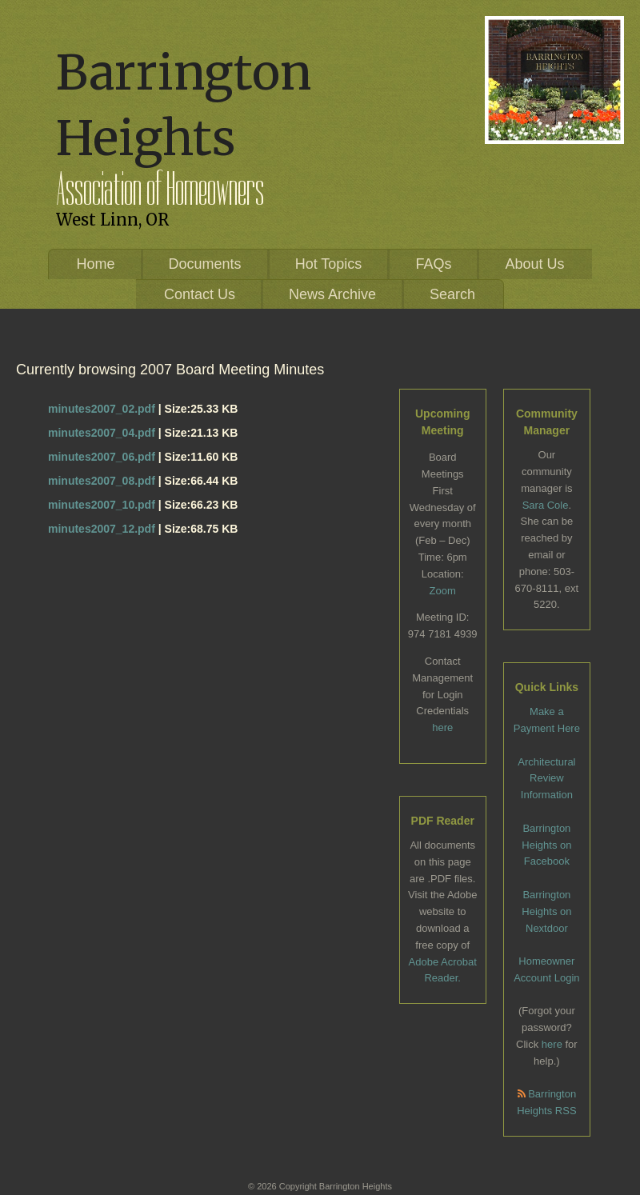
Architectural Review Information (546, 778)
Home (96, 264)
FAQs (433, 264)
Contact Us (199, 294)
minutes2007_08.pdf (101, 480)
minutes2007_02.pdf (101, 408)
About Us (534, 264)
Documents (205, 264)
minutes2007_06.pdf (101, 456)
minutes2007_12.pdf (101, 528)
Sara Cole (545, 505)
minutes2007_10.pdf (101, 504)
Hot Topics (328, 264)
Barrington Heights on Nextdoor (546, 911)
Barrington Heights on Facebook (546, 845)
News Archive (332, 294)
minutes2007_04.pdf (101, 432)
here (442, 727)
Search (452, 294)
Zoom (443, 591)
